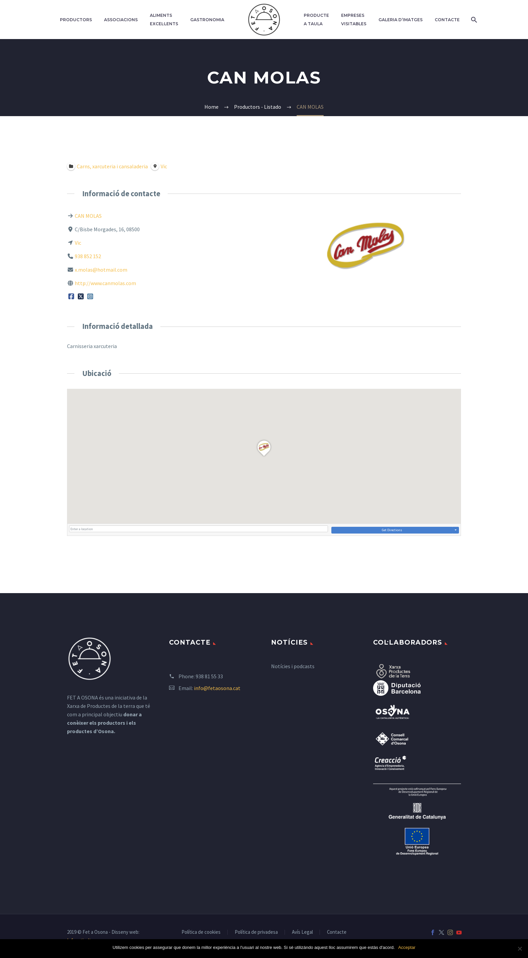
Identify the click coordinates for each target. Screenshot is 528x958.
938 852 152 (88, 256)
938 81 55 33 (209, 676)
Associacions (121, 19)
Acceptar (406, 947)
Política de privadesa (256, 932)
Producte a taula (316, 19)
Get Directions (392, 530)
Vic (78, 242)
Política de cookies (201, 932)
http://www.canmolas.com (105, 283)
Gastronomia (207, 19)
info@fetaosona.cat (217, 688)
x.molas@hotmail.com (101, 269)
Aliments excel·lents (164, 19)
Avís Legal (302, 932)
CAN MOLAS (88, 215)
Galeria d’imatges (400, 19)
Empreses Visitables (353, 19)
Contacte (447, 19)
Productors (76, 19)
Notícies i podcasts (293, 666)
